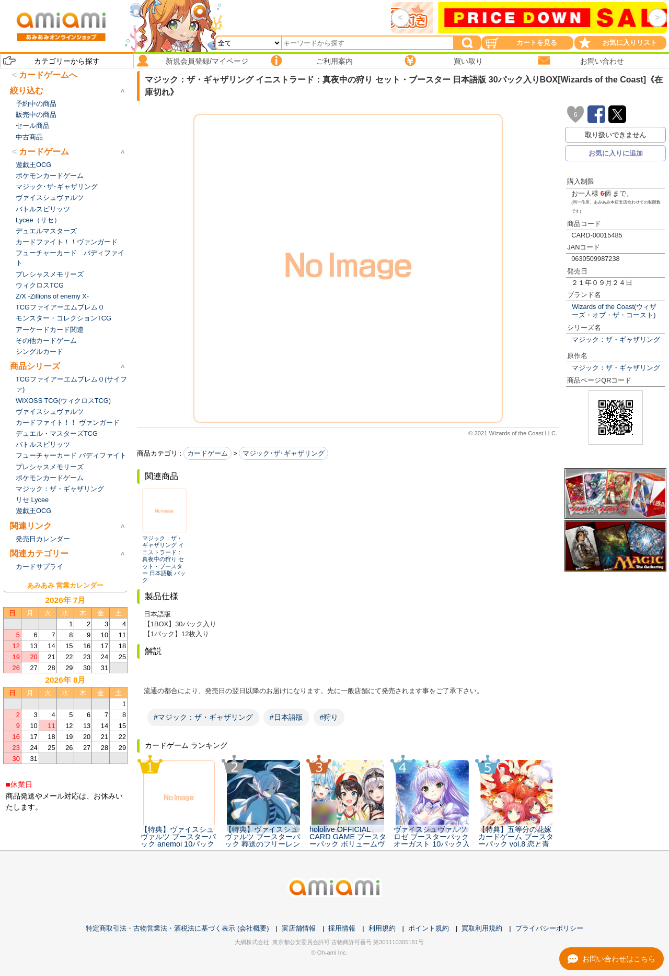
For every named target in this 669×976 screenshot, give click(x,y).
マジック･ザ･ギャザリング (284, 453)
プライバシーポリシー (549, 928)
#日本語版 (286, 717)
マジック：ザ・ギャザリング (616, 339)
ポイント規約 (428, 928)
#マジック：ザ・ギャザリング (203, 717)
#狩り (329, 717)
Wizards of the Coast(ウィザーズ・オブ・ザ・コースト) (614, 310)
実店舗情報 (299, 928)
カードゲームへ (48, 74)
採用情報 (341, 928)
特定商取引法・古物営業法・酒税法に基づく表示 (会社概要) (177, 928)
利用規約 (382, 928)
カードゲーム (207, 453)
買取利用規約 (482, 928)
